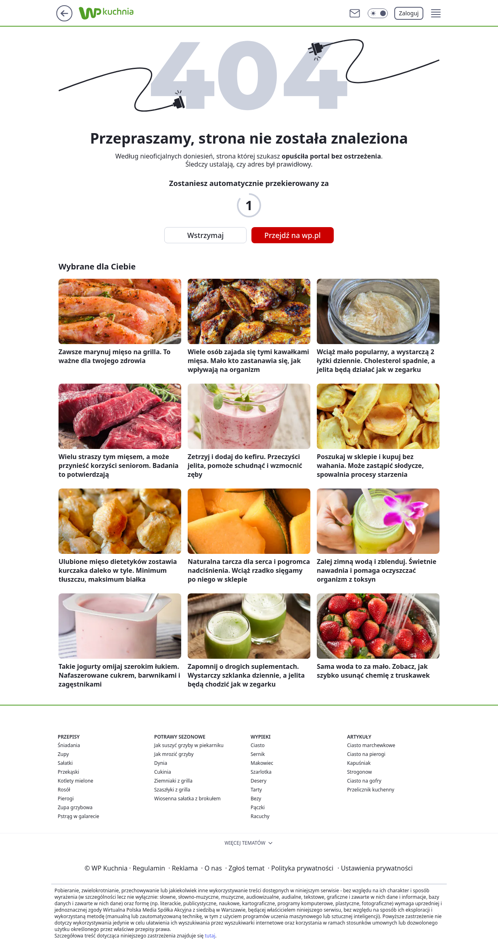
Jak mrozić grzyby (174, 754)
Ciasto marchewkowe (371, 745)
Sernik (258, 754)
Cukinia (162, 771)
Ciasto (258, 745)
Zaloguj (409, 13)
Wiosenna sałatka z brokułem (187, 798)
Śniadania (69, 745)
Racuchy (260, 816)
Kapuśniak (358, 763)
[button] (435, 13)
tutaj (210, 935)
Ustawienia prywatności (374, 868)
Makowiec (262, 763)
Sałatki (65, 763)
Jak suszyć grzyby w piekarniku (189, 745)
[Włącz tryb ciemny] (378, 13)
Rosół (64, 789)
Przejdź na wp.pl (292, 235)
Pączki (258, 807)
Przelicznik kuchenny (370, 789)
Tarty (256, 789)
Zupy (63, 754)
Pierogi (66, 798)
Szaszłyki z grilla (172, 789)
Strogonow (359, 771)
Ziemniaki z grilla (173, 780)
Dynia (160, 763)
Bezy (256, 798)
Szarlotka (261, 771)
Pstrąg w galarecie (78, 816)
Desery (258, 780)
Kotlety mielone (75, 780)
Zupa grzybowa (75, 807)
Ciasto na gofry (364, 780)
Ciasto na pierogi (366, 754)
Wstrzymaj (205, 235)
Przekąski (68, 771)
